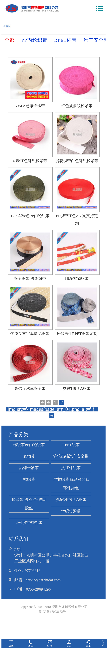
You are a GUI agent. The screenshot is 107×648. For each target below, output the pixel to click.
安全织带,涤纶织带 (30, 278)
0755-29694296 (38, 589)
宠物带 (29, 456)
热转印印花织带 (77, 388)
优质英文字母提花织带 (29, 333)
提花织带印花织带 (71, 499)
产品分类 (18, 434)
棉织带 (29, 479)
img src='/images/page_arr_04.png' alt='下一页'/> (52, 409)
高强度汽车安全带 (30, 388)
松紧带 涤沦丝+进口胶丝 (29, 503)
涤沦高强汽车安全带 (70, 456)
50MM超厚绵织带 (30, 106)
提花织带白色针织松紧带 (76, 161)
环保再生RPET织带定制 (77, 333)
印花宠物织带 (77, 278)
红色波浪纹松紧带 (77, 106)
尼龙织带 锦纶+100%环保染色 (71, 483)
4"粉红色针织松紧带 (30, 161)
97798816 (32, 570)
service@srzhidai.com (43, 580)
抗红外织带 (71, 468)
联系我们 (18, 538)
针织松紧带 (71, 511)
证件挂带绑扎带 (29, 522)
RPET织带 (71, 445)
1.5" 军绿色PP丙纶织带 (30, 216)
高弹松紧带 (29, 468)
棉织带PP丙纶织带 (29, 445)
